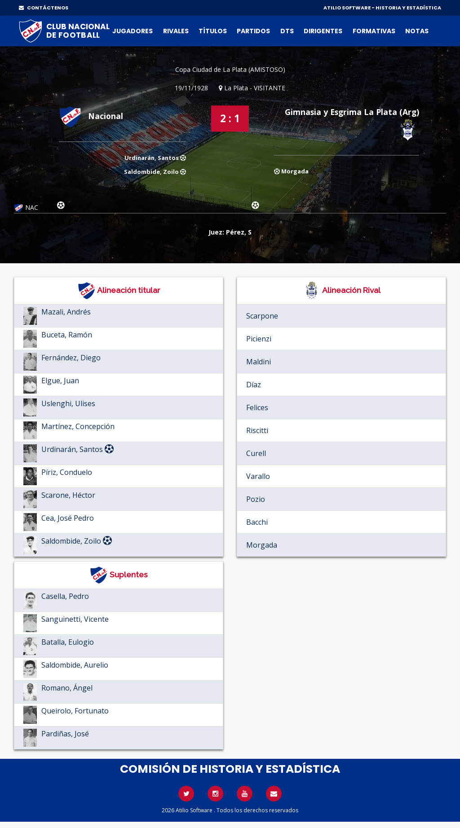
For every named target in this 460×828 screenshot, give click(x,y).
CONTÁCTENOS (43, 7)
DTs (287, 31)
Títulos (213, 31)
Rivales (176, 31)
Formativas (374, 31)
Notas (417, 31)
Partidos (253, 31)
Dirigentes (323, 31)
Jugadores (132, 31)
